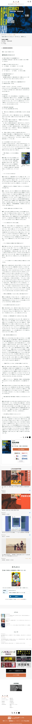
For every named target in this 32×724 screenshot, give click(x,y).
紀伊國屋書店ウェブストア (24, 455)
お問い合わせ (4, 703)
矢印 (30, 644)
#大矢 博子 (8, 513)
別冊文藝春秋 (21, 709)
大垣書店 (20, 460)
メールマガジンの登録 (19, 598)
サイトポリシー (4, 697)
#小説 (5, 43)
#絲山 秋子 (3, 535)
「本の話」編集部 (4, 39)
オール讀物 (15, 709)
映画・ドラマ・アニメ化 (14, 703)
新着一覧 (12, 697)
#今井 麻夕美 (7, 535)
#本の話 (4, 42)
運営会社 (3, 700)
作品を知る (12, 700)
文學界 (9, 709)
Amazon (17, 452)
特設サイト (12, 706)
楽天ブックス (24, 452)
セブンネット (17, 455)
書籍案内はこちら (16, 670)
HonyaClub (24, 457)
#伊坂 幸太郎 (3, 513)
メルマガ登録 (16, 674)
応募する (13, 595)
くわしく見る (20, 448)
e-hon (17, 457)
